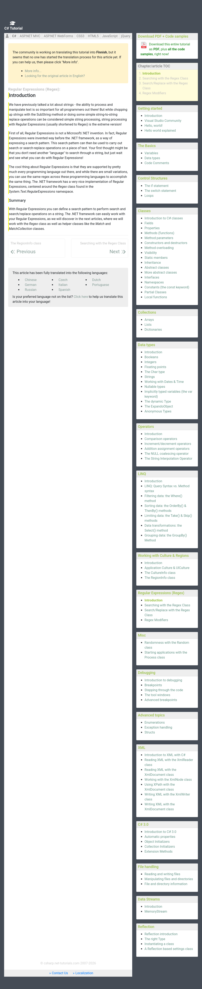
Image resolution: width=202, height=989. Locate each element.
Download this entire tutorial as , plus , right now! (165, 49)
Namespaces (154, 282)
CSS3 (80, 36)
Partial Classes (155, 292)
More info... (33, 71)
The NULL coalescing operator (167, 454)
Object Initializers (157, 842)
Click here (81, 297)
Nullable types (155, 387)
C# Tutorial (13, 28)
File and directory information (166, 884)
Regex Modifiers (154, 93)
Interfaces (152, 277)
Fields (149, 223)
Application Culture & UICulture (167, 568)
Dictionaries (153, 330)
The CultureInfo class (160, 573)
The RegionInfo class (160, 578)
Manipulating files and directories (169, 879)
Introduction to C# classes (164, 218)
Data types (152, 158)
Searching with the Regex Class (165, 78)
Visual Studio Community (163, 121)
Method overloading (159, 248)
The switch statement (160, 191)
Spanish (64, 290)
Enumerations (155, 722)
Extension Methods (159, 851)
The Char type (155, 372)
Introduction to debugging (163, 680)
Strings (150, 377)
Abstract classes (157, 267)
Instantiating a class (159, 944)
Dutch (96, 280)
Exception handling (158, 727)
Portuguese (100, 285)
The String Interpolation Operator (168, 459)
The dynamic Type (158, 401)
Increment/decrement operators (168, 444)
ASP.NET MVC (30, 36)
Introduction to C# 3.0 (160, 832)
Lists (148, 325)
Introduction (151, 73)
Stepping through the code (164, 690)
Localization (84, 973)
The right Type (155, 939)
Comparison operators (161, 439)
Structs (150, 732)
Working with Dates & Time (164, 382)
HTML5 (93, 36)
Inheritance (153, 263)
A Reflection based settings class (169, 949)
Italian (63, 285)
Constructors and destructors (166, 243)
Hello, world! (154, 126)
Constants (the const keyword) (167, 287)
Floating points (155, 367)
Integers (150, 362)
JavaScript (109, 36)
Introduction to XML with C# (165, 755)
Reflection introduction (161, 934)
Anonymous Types (158, 411)
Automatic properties (160, 837)
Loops (149, 196)
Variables (151, 153)
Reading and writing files (162, 874)
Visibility (151, 253)
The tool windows (157, 695)
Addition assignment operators (167, 449)
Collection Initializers (160, 847)
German (30, 285)
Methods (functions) (159, 233)
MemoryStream (156, 911)
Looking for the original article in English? (55, 76)
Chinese (31, 280)
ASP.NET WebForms (58, 36)
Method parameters (159, 238)
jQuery (125, 36)
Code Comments (157, 163)
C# (14, 36)
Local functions (156, 297)
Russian (31, 290)
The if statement (157, 186)
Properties (152, 228)
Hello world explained (160, 130)
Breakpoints (153, 685)
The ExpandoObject (159, 406)
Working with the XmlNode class (168, 780)
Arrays (149, 320)
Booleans (151, 357)
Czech (63, 280)
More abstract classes (161, 272)
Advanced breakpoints (161, 700)
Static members (156, 258)
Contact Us (60, 973)
